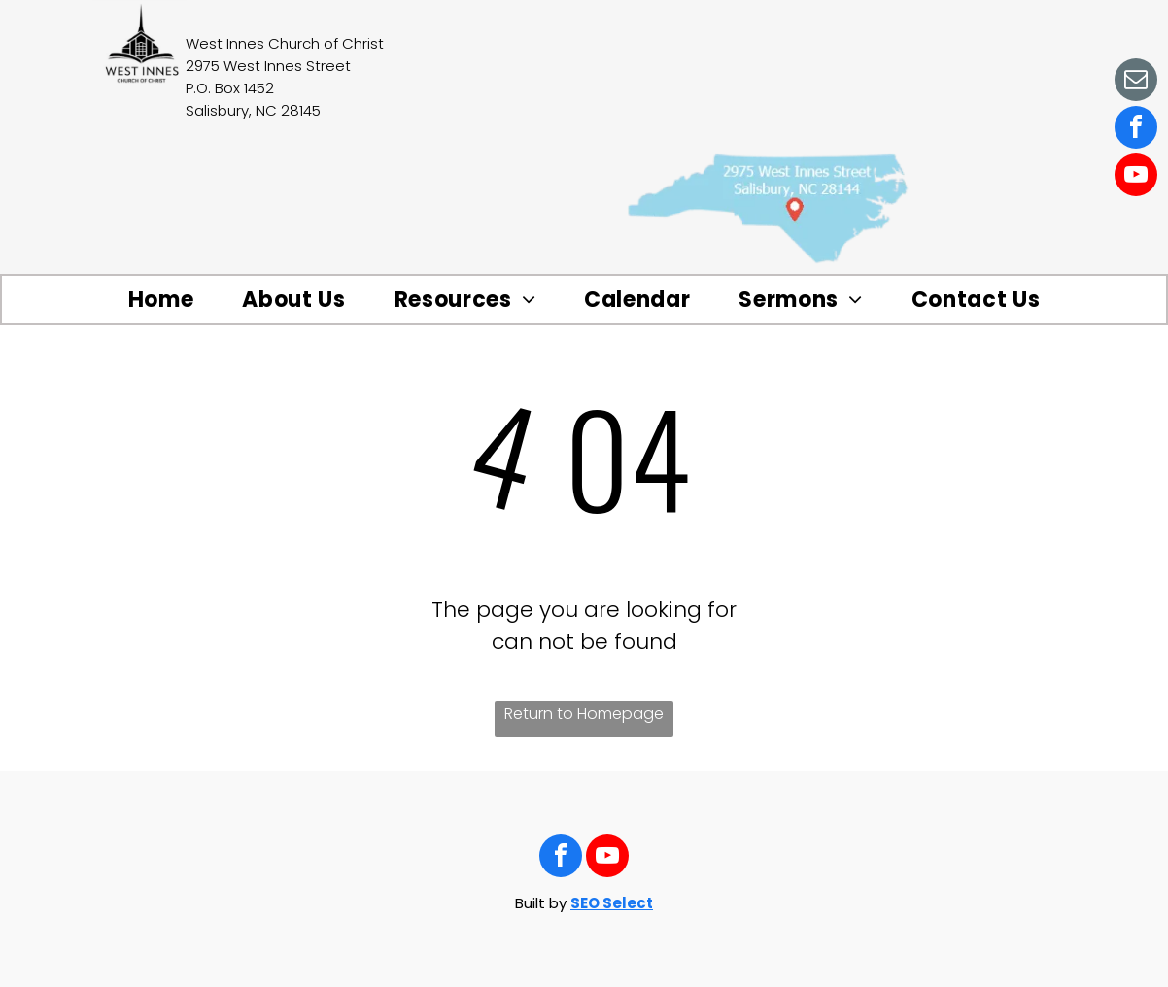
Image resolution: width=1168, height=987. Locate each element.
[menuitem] (161, 300)
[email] (1136, 82)
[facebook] (1136, 129)
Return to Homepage (584, 713)
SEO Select (611, 903)
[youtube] (1136, 177)
